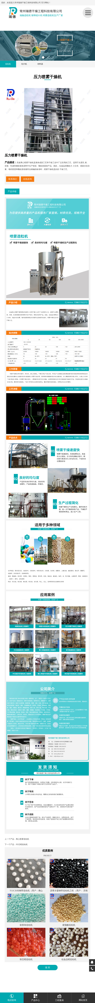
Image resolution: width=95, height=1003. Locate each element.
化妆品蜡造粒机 (68, 959)
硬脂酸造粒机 (68, 925)
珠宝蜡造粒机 (26, 959)
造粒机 (8, 64)
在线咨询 (27, 179)
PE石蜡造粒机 (21, 844)
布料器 (40, 64)
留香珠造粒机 (26, 925)
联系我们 (12, 179)
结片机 (24, 64)
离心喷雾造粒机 (22, 839)
